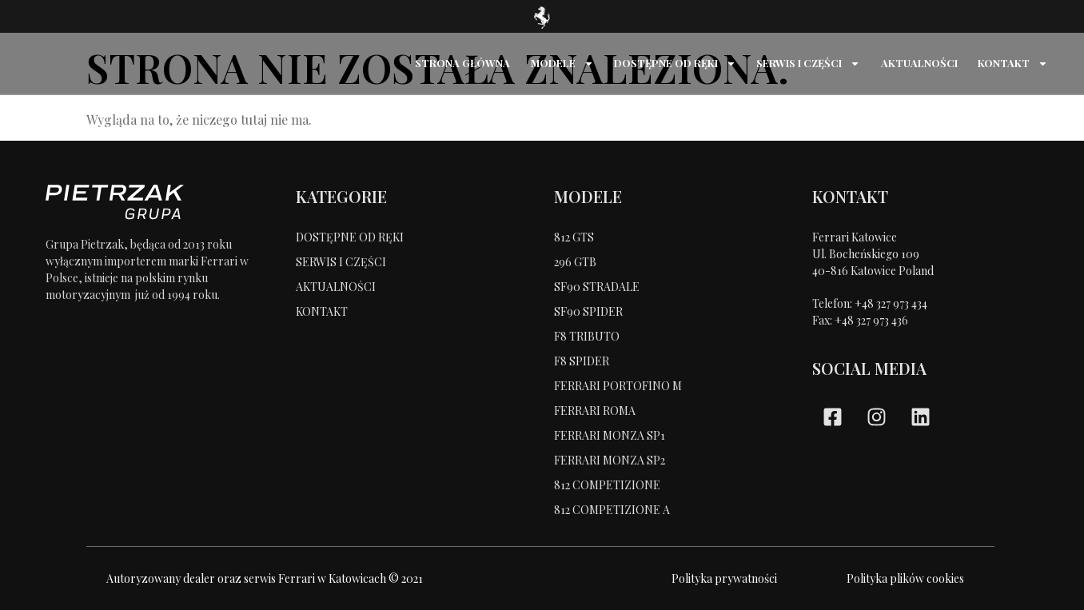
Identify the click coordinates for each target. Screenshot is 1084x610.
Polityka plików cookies (905, 578)
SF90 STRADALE (597, 286)
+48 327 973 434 (891, 303)
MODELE (563, 63)
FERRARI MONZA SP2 (609, 460)
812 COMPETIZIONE (607, 484)
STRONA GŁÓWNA (464, 63)
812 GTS (574, 237)
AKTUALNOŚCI (919, 63)
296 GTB (575, 261)
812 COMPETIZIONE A (612, 509)
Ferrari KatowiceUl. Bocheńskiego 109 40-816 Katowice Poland (873, 253)
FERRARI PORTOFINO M (618, 385)
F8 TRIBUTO (587, 336)
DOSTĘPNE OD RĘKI (676, 63)
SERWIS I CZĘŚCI (809, 63)
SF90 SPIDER (588, 311)
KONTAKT (1013, 63)
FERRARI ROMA (595, 410)
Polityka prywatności (724, 578)
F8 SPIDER (581, 361)
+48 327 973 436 (871, 320)
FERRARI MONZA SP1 (609, 435)
